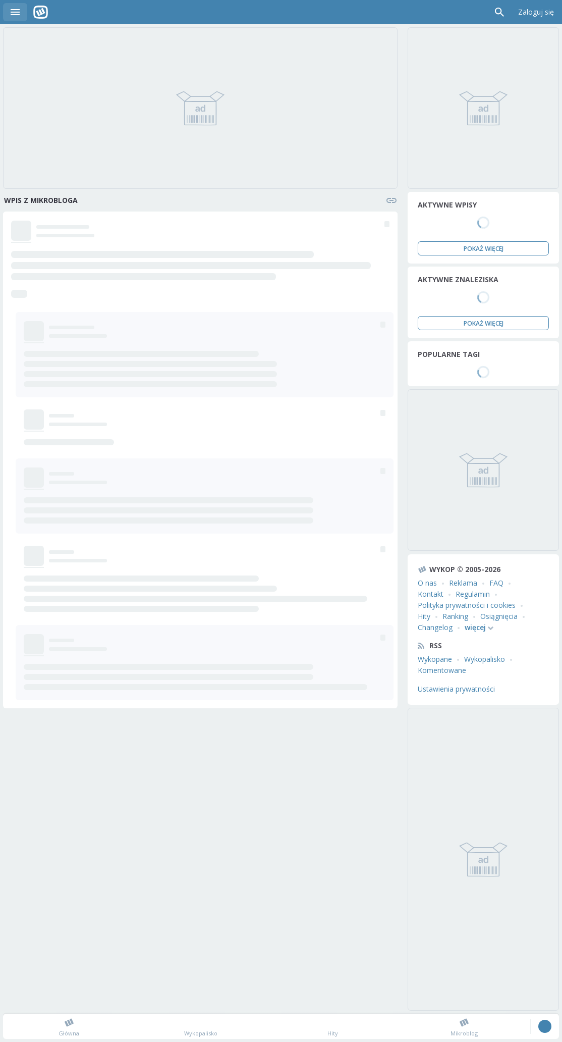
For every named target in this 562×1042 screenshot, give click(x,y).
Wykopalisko (484, 659)
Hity (424, 616)
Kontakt (430, 594)
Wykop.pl (40, 12)
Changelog (435, 627)
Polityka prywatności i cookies (467, 605)
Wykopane (435, 659)
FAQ (496, 583)
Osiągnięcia (499, 616)
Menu (15, 12)
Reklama (463, 583)
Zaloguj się (536, 12)
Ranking (455, 616)
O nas (427, 583)
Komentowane (442, 670)
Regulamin (473, 594)
